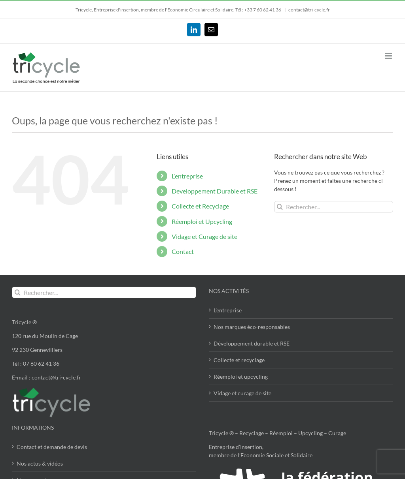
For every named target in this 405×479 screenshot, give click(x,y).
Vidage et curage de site (242, 393)
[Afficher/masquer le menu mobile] (389, 56)
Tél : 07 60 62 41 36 (35, 363)
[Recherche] (280, 206)
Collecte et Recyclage (200, 206)
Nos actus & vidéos (40, 463)
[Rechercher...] (333, 206)
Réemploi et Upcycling (202, 221)
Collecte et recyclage (239, 360)
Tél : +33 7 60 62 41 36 (258, 10)
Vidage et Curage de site (204, 236)
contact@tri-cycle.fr (309, 10)
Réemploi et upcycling (241, 376)
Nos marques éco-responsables (252, 326)
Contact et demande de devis (52, 446)
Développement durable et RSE (252, 343)
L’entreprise (187, 176)
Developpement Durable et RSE (214, 191)
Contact (183, 251)
